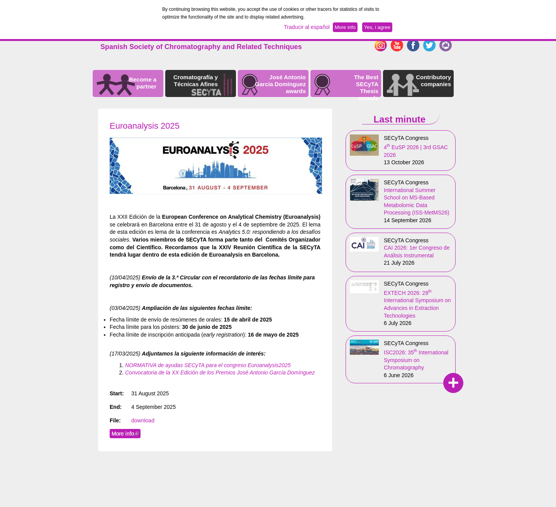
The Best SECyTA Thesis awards (366, 87)
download (142, 420)
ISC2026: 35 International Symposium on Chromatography (416, 360)
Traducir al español (307, 27)
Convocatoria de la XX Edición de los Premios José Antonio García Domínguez (220, 372)
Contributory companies (433, 80)
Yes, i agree (377, 27)
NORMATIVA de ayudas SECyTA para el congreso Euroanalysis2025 (208, 365)
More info (126, 433)
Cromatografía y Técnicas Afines (195, 80)
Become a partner (142, 83)
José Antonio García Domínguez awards (280, 84)
